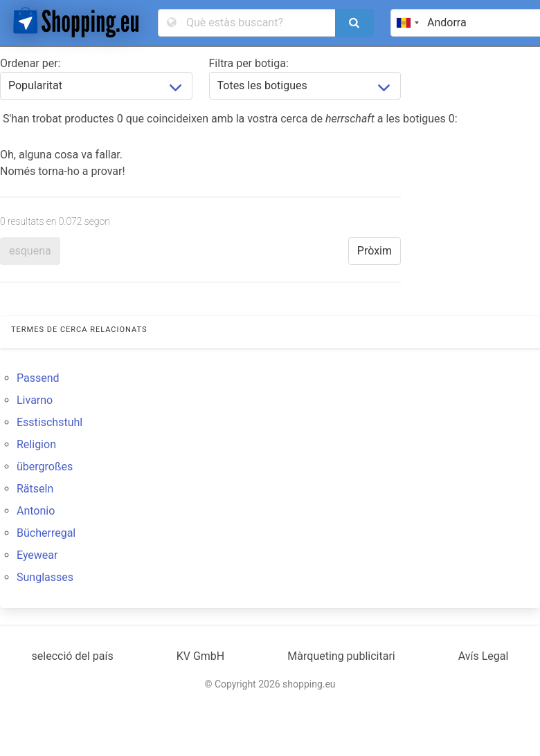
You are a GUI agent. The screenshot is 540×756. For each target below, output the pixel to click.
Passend (38, 378)
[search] (354, 23)
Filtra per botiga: (249, 63)
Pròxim (374, 250)
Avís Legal (483, 656)
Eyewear (37, 555)
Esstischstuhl (49, 422)
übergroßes (45, 466)
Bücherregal (46, 533)
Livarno (35, 400)
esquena (30, 250)
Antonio (36, 510)
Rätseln (35, 488)
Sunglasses (45, 577)
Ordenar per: (30, 63)
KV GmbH (201, 656)
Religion (36, 444)
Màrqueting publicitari (341, 656)
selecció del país (73, 656)
